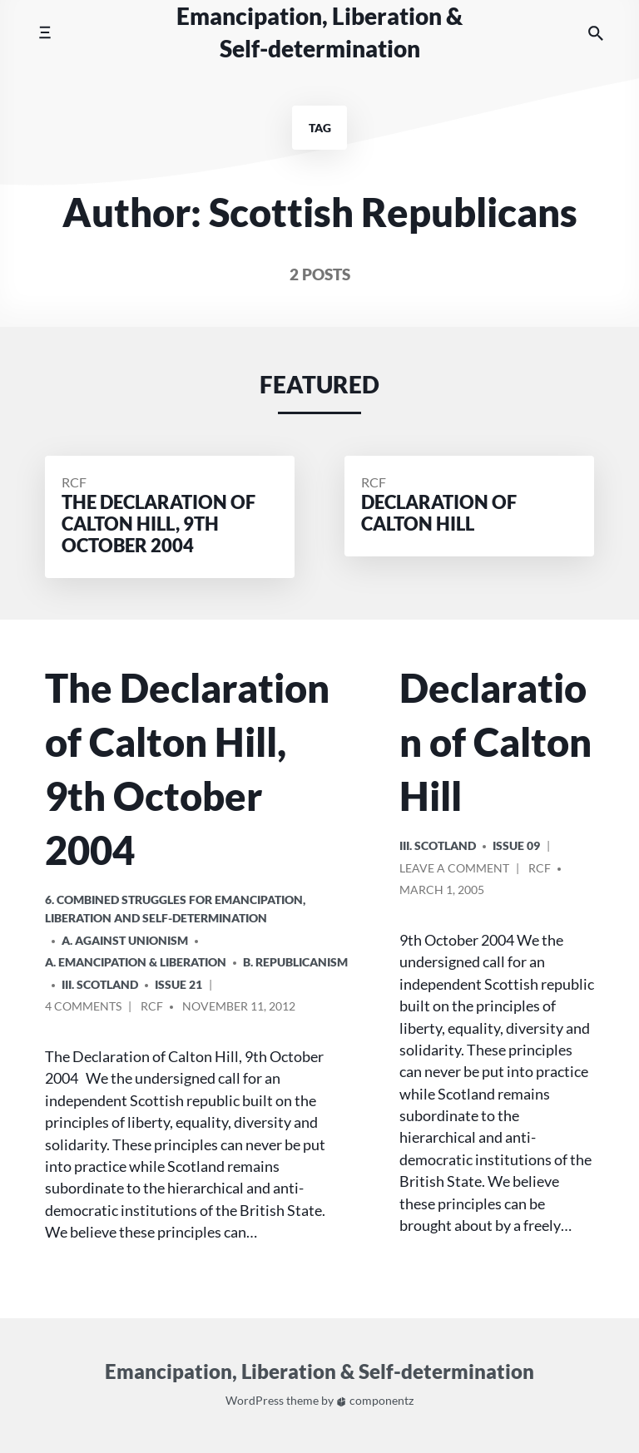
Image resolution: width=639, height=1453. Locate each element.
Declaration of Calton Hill (495, 742)
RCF (74, 482)
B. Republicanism (295, 962)
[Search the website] (595, 33)
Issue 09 (516, 845)
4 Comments (83, 1008)
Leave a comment (454, 870)
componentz (375, 1401)
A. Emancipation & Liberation (135, 962)
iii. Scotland (100, 984)
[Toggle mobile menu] (44, 33)
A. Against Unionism (125, 940)
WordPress (254, 1401)
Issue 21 (178, 984)
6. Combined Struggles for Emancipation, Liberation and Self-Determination (175, 908)
